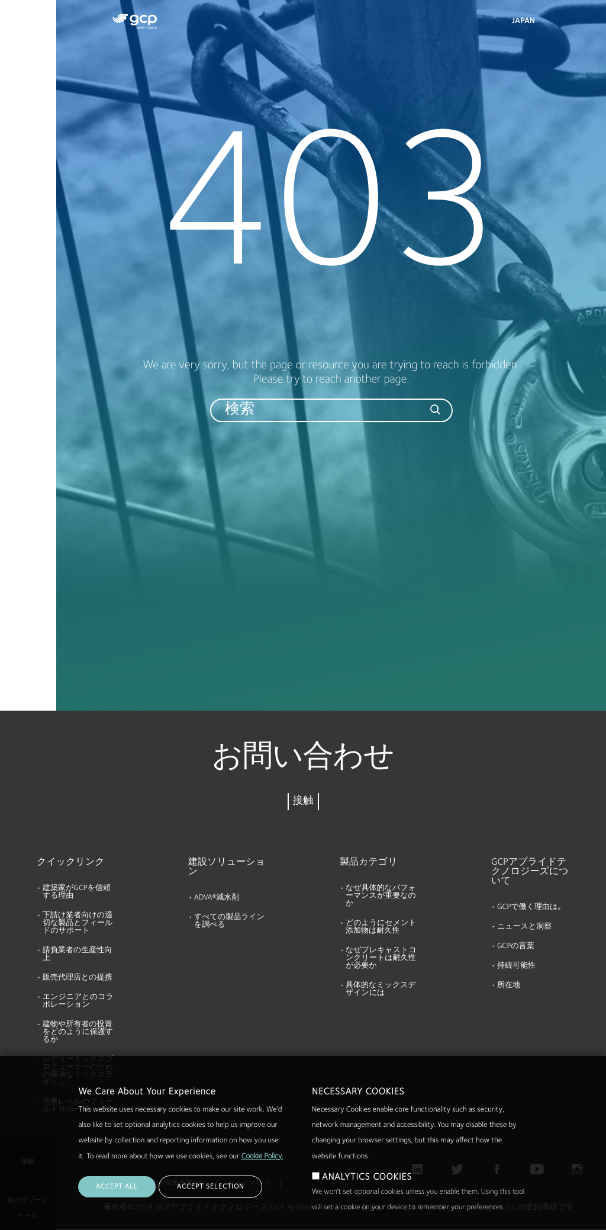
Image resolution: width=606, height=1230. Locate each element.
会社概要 (21, 175)
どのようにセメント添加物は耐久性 (381, 927)
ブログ (17, 221)
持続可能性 (516, 966)
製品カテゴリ (369, 862)
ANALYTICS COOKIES (367, 1194)
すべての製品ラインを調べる (229, 921)
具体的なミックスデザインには (381, 989)
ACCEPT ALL (117, 1203)
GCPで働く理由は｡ (529, 907)
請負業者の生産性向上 (77, 954)
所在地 (508, 986)
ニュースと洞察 (524, 927)
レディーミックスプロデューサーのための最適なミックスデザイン (78, 1071)
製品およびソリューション (30, 33)
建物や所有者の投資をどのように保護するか (78, 1032)
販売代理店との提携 (77, 978)
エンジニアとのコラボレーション (78, 1001)
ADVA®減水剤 (216, 898)
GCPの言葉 (515, 946)
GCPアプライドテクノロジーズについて (530, 872)
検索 (564, 23)
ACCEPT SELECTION (210, 1203)
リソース (21, 130)
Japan (523, 21)
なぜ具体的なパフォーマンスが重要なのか (381, 896)
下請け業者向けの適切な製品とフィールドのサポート (78, 923)
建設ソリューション (226, 867)
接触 (303, 802)
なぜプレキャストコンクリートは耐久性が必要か (381, 958)
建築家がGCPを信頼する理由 (77, 892)
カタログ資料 (30, 84)
